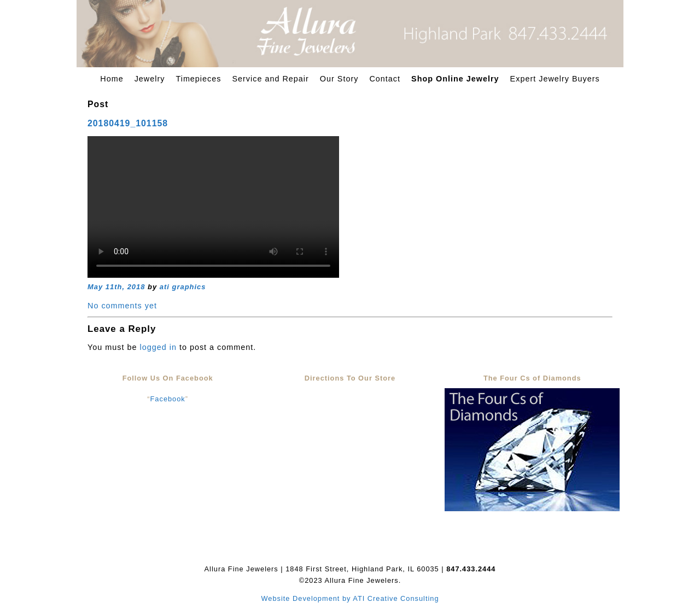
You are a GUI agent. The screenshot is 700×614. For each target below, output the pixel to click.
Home (111, 78)
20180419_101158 (128, 123)
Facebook (167, 399)
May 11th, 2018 (116, 287)
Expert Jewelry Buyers (555, 78)
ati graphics (183, 287)
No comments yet (122, 305)
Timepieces (198, 78)
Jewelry (150, 78)
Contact (384, 78)
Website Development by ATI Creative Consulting (350, 598)
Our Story (339, 78)
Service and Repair (270, 78)
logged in (157, 347)
